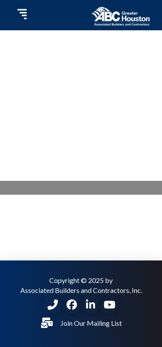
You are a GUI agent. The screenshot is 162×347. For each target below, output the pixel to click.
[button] (21, 15)
